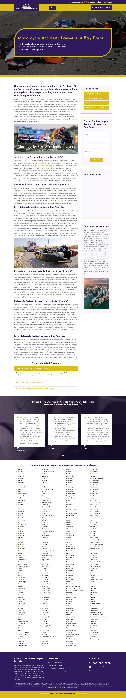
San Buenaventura (72, 635)
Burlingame (21, 549)
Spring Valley (94, 549)
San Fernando (71, 646)
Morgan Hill (70, 496)
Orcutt (68, 538)
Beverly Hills (22, 536)
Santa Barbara (95, 502)
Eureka (44, 480)
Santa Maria (94, 511)
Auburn (20, 505)
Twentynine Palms (96, 579)
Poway (68, 582)
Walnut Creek (95, 604)
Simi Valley (94, 529)
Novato (68, 520)
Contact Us (108, 2)
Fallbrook (45, 487)
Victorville (93, 593)
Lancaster (45, 599)
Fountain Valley (47, 502)
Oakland (69, 522)
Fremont (45, 505)
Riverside (69, 613)
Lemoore (45, 608)
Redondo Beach (71, 597)
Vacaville (93, 588)
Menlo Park (70, 469)
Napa (68, 502)
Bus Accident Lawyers (93, 98)
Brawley (20, 538)
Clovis (20, 586)
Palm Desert (70, 547)
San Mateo (94, 489)
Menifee (44, 646)
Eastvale (21, 637)
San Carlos (69, 637)
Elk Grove (45, 474)
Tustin (92, 577)
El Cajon (20, 639)
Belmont (21, 529)
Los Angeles (46, 626)
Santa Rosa (94, 518)
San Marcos (94, 487)
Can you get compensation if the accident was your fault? (38, 389)
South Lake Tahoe (96, 540)
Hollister (44, 549)
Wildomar (93, 626)
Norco (68, 511)
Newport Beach (71, 509)
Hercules (45, 542)
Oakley (68, 525)
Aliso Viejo (21, 476)
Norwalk (69, 518)
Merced (68, 472)
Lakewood (45, 597)
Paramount (70, 555)
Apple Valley (22, 487)
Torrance (93, 568)
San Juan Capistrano (97, 478)
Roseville (69, 621)
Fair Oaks (45, 483)
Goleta (44, 527)
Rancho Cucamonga (73, 586)
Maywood (45, 643)
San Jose (93, 476)
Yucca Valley (94, 639)
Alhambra (21, 474)
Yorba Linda (94, 632)
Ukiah (92, 582)
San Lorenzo (94, 483)
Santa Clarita (94, 507)
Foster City (45, 500)
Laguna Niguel (46, 590)
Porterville (69, 579)
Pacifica (69, 544)
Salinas (68, 628)
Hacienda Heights (48, 531)
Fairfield (44, 485)
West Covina (94, 610)
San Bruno (69, 632)
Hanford (44, 533)
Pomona (69, 577)
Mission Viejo (70, 476)
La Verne (45, 582)
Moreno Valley (71, 494)
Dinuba (20, 626)
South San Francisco (97, 544)
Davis (19, 617)
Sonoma (93, 533)
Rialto (68, 604)
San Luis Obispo (95, 485)
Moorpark (69, 491)
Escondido (45, 478)
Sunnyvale (93, 557)
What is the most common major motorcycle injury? (35, 368)
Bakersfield (21, 509)
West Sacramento (96, 615)
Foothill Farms (47, 498)
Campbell (21, 555)
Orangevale (70, 536)
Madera (44, 635)
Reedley (69, 602)
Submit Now (96, 160)
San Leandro (94, 480)
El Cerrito (21, 643)
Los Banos (45, 628)
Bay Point (21, 518)
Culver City (21, 604)
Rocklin (68, 615)
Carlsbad (21, 557)
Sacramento (70, 626)
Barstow (20, 516)
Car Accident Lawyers (44, 166)
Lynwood (45, 632)
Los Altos (45, 624)
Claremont (21, 584)
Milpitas (68, 474)
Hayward (45, 538)
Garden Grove (47, 516)
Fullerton (45, 511)
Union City (93, 584)
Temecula (93, 560)
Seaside (93, 525)
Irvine (44, 562)
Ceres (20, 568)
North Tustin (70, 516)
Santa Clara (94, 505)
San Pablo (93, 491)
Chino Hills (21, 577)
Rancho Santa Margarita (74, 590)
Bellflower (21, 527)
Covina (20, 602)
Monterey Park (71, 489)
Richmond (69, 606)
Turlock (92, 575)
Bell (19, 522)
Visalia (92, 597)
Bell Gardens (22, 525)
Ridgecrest (70, 608)
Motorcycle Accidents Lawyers (58, 671)
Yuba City (93, 635)
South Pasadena (95, 542)
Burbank (20, 547)
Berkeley (21, 533)
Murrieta (69, 500)
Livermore (45, 613)
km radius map (96, 196)
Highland (45, 547)
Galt (43, 513)
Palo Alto (69, 553)
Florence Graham (48, 489)
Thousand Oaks (95, 566)
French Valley (46, 507)
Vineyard (93, 595)
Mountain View (71, 498)
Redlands (69, 595)
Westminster (94, 619)
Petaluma (69, 562)
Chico (20, 573)
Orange (68, 533)
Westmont (94, 621)
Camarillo (21, 553)
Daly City (21, 610)
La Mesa (44, 571)
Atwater (20, 502)
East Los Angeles (23, 632)
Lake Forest (46, 595)
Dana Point (21, 613)
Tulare (92, 573)
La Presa (45, 575)
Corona (20, 597)
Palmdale (69, 551)
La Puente (45, 577)
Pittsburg (69, 566)
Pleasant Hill (70, 573)
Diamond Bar (22, 624)
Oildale (68, 529)
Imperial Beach (47, 555)
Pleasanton (70, 575)
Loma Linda (45, 617)
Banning (20, 513)
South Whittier (95, 547)
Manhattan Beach (48, 637)
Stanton (93, 551)
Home (53, 8)
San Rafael (94, 494)
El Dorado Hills (22, 646)
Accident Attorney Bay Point (27, 76)
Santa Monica (95, 513)
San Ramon (94, 496)
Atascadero (22, 500)
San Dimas (69, 643)
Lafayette (45, 586)
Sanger (92, 498)
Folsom (44, 494)
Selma (92, 527)
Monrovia (69, 480)
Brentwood (21, 542)
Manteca (45, 639)
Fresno (44, 509)
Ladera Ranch (46, 584)
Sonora (92, 536)
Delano (20, 619)
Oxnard (68, 542)
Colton (20, 590)
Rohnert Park (70, 617)
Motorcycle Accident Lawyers (96, 108)
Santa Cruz (94, 509)
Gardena (45, 518)
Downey (20, 628)
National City (70, 505)
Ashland (20, 498)
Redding (69, 593)
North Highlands (71, 513)
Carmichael (22, 560)
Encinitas (45, 476)
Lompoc (44, 619)
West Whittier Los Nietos (98, 617)
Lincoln (44, 610)
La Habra (45, 568)
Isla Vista (45, 564)
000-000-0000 (100, 663)
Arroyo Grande (23, 496)
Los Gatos (45, 630)
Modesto (69, 478)
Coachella (21, 588)
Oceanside (69, 527)
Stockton (93, 553)
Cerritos (20, 571)
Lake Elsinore (46, 593)
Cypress (20, 608)
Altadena (21, 478)
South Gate (94, 538)
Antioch (20, 485)
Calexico (21, 551)
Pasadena (69, 557)
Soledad (93, 531)
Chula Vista (21, 579)
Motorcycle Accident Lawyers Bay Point (49, 76)
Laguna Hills (46, 588)
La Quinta (45, 579)
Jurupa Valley (46, 566)
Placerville (69, 571)
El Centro (21, 641)
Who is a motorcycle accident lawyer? (30, 383)
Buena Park (21, 544)
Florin (44, 491)
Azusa (20, 507)
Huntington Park (47, 553)
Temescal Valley (96, 562)
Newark (68, 507)
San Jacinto (94, 474)
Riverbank (69, 610)
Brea (19, 540)
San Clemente (71, 639)
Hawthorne (46, 536)
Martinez (45, 641)
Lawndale (45, 604)
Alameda (21, 472)
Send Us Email (96, 667)
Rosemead (69, 619)
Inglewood (45, 560)
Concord (21, 595)
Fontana (45, 496)
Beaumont (21, 520)
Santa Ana (93, 500)
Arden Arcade (22, 494)
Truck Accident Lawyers (94, 103)
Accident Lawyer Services (67, 8)
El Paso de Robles (48, 472)
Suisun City (94, 555)
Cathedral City (23, 566)
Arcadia (20, 489)
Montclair (69, 483)
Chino (20, 575)
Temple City (94, 564)
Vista (92, 599)
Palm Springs (70, 549)
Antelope (21, 483)
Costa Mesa (22, 599)
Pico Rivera (70, 564)
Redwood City (71, 599)
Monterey (69, 487)
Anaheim (21, 480)
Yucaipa (93, 637)
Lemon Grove (46, 606)
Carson (20, 562)
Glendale (45, 522)
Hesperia (45, 544)
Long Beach (46, 621)
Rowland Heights (71, 624)
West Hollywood (95, 613)
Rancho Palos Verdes (73, 588)
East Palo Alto (22, 635)
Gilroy (44, 520)
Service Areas (84, 8)
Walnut (92, 602)
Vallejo (92, 590)
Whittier (93, 624)
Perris (68, 560)
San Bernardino (71, 630)
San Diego (69, 641)
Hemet (44, 540)
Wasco (92, 606)
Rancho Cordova (72, 584)
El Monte (45, 469)
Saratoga (93, 522)
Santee (92, 520)
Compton (21, 593)
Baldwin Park (22, 511)
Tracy (92, 571)
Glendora (45, 525)
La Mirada (45, 573)
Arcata (20, 491)
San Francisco (95, 469)
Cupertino (21, 606)
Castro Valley (22, 564)
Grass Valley (46, 529)
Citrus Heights (22, 582)
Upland (92, 586)
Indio (43, 557)
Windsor (93, 628)
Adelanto (21, 469)
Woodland (93, 630)
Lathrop (44, 602)
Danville (20, 615)
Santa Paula (94, 516)
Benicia (20, 531)
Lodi (43, 615)
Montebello (70, 485)
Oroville (68, 540)
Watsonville (94, 608)
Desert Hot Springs (24, 621)
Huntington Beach (48, 551)
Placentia (69, 568)
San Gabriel (94, 472)
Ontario (68, 531)
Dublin (20, 630)
